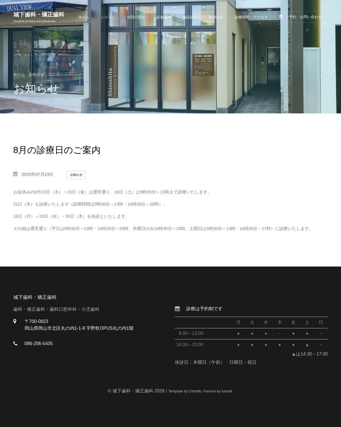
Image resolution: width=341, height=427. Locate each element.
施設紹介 (190, 17)
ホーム (83, 17)
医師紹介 (216, 17)
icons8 (227, 391)
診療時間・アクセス (251, 17)
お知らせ (108, 17)
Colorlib (195, 391)
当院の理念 (136, 17)
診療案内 (163, 17)
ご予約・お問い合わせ (300, 17)
